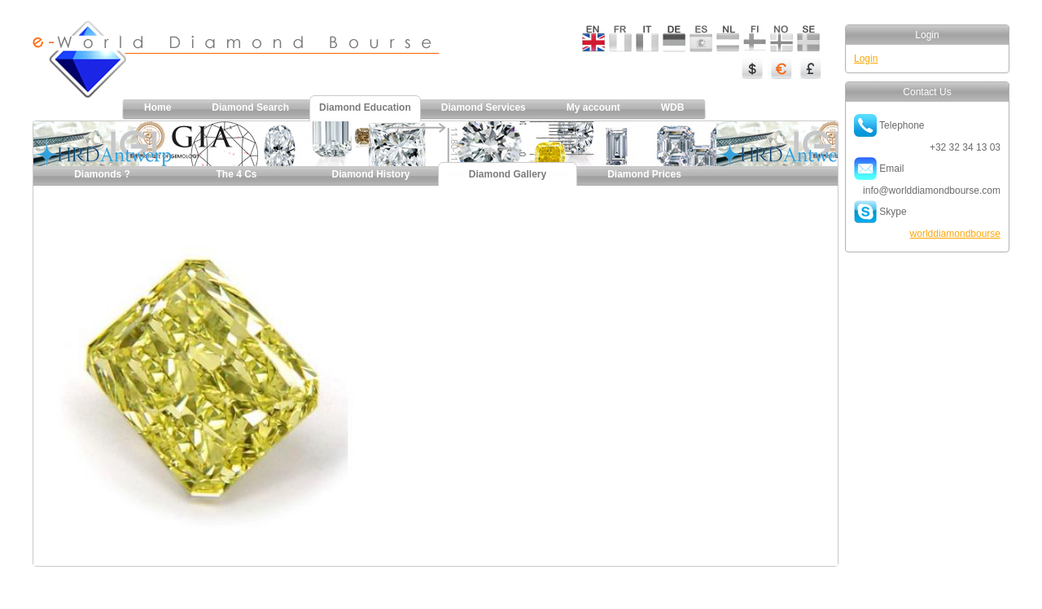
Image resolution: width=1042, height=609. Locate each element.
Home (157, 107)
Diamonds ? (102, 174)
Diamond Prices (644, 174)
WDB (673, 107)
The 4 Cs (236, 174)
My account (593, 107)
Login (866, 58)
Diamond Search (250, 107)
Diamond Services (483, 107)
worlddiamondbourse (955, 233)
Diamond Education (365, 107)
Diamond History (370, 174)
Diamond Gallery (507, 174)
